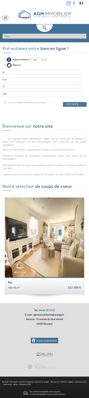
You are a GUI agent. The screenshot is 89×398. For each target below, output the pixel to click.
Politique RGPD (25, 384)
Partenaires (7, 384)
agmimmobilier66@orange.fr (48, 314)
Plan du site (54, 382)
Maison (14, 65)
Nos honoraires (80, 382)
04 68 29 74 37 (47, 310)
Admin (15, 384)
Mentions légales (67, 382)
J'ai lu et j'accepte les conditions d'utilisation (26, 102)
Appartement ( (17, 59)
